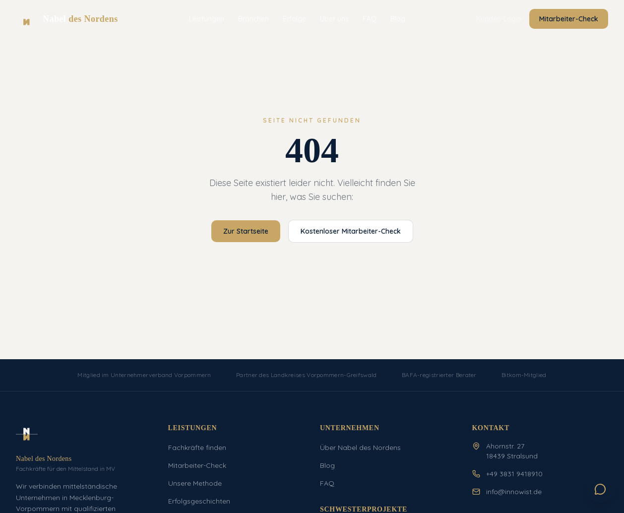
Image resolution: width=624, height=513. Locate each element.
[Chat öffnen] (600, 489)
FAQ (369, 18)
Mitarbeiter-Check (568, 18)
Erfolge (294, 18)
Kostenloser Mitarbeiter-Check (351, 231)
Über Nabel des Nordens (360, 447)
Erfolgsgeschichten (199, 501)
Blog (397, 18)
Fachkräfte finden (197, 447)
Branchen (253, 18)
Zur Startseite (245, 231)
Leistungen (206, 18)
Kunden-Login (498, 18)
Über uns (334, 18)
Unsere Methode (195, 483)
